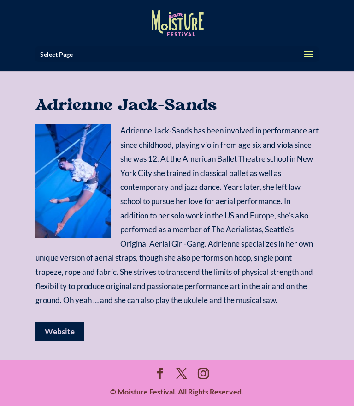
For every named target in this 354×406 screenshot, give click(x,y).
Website (60, 331)
